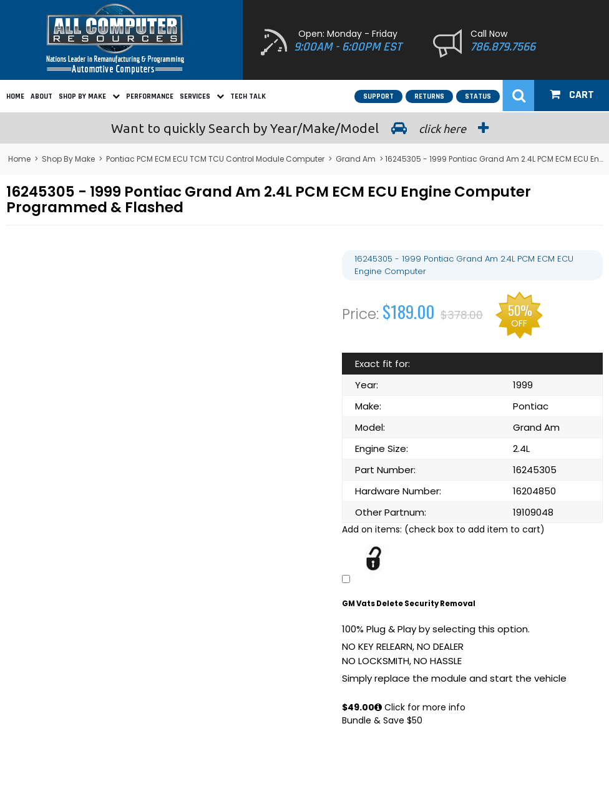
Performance (149, 96)
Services (202, 96)
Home (15, 96)
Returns (429, 96)
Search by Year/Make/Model (304, 127)
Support (378, 96)
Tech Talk (248, 96)
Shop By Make (89, 96)
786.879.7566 (502, 47)
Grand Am (356, 159)
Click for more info (419, 707)
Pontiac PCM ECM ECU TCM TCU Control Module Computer (215, 159)
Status (478, 96)
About (41, 96)
